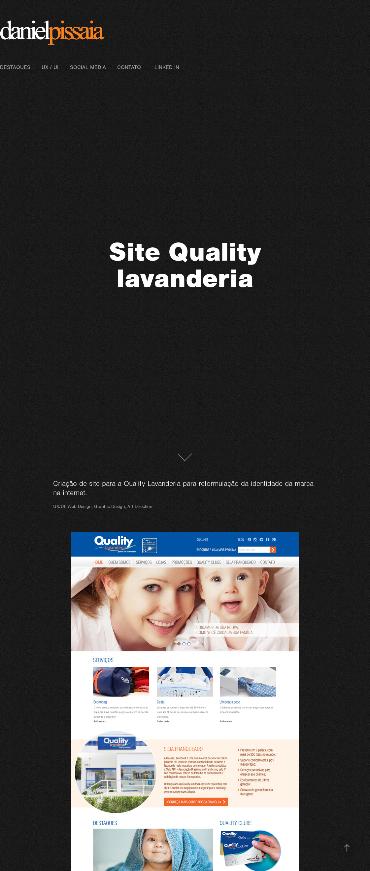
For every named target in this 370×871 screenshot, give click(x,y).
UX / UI (50, 67)
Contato (129, 67)
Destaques (15, 67)
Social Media (88, 67)
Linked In (166, 67)
